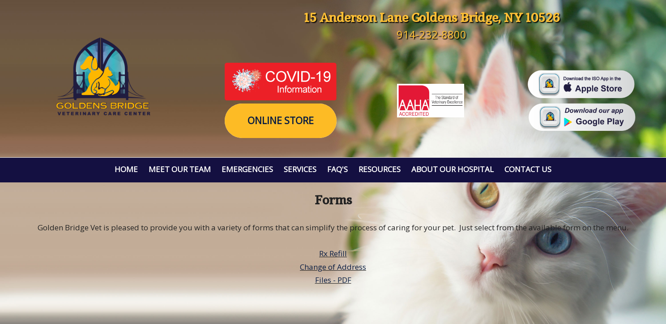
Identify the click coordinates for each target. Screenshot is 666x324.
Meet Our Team (180, 169)
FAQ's (337, 169)
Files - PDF (333, 280)
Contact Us (527, 169)
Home (126, 169)
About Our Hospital (452, 169)
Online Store (281, 120)
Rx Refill (333, 253)
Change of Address (333, 267)
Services (300, 169)
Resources (380, 169)
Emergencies (247, 169)
